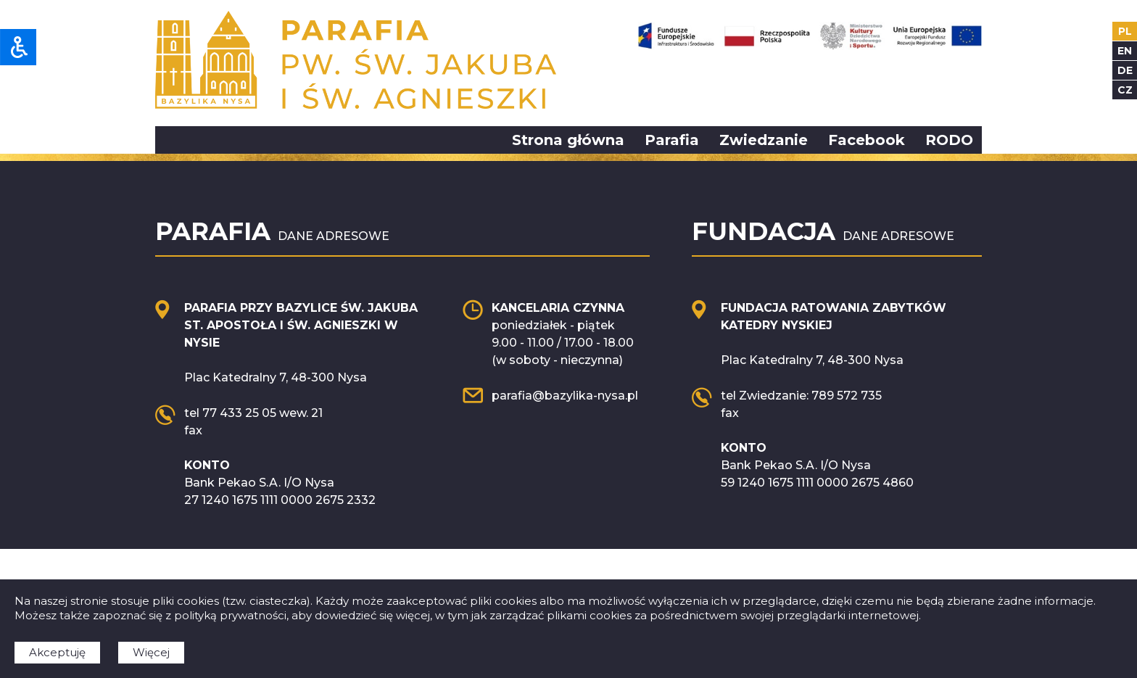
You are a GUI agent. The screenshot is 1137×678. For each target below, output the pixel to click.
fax (193, 430)
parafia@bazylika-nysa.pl (565, 395)
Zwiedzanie (763, 140)
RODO (949, 140)
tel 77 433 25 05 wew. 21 (253, 413)
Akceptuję (57, 652)
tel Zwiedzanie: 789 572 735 (801, 395)
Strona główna (568, 140)
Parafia (672, 140)
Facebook (866, 140)
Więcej (151, 652)
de (1125, 70)
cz (1125, 89)
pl (1125, 31)
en (1124, 50)
